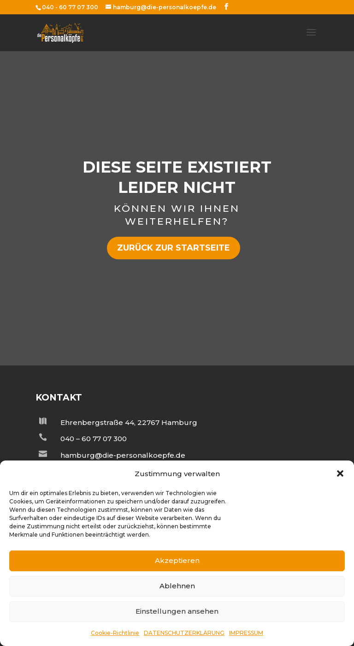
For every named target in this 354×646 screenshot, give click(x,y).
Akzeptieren (177, 560)
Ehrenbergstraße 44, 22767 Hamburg (128, 422)
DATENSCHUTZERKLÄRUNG (184, 632)
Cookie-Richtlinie (115, 632)
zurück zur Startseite (173, 248)
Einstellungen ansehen (177, 611)
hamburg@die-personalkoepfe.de (122, 455)
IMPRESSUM (246, 632)
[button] (340, 473)
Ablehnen (177, 585)
